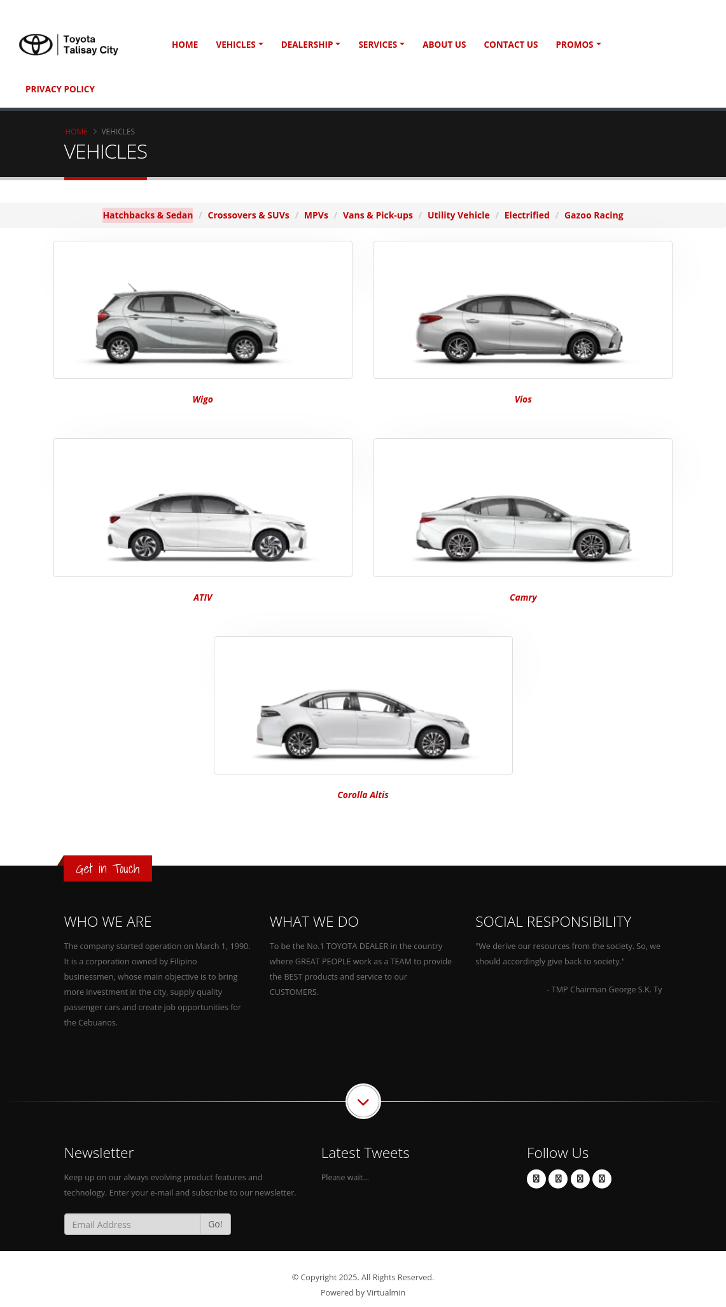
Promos (575, 44)
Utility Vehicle (459, 215)
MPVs (316, 215)
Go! (215, 1224)
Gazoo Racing (594, 215)
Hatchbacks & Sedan (147, 215)
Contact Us (511, 44)
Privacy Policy (60, 89)
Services (377, 44)
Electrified (527, 215)
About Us (444, 44)
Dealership (307, 44)
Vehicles (235, 44)
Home (185, 44)
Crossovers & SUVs (249, 215)
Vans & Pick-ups (378, 215)
